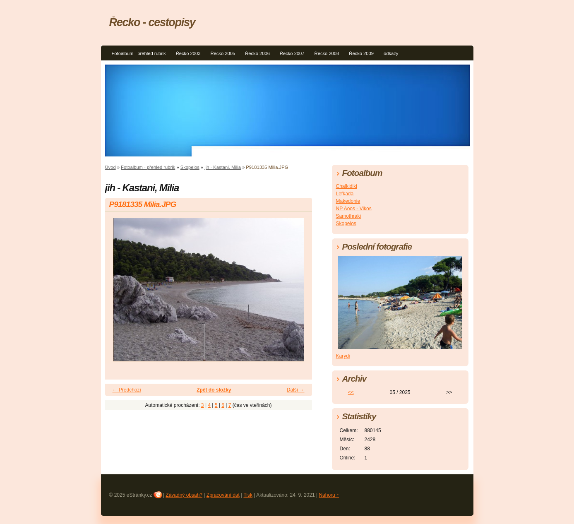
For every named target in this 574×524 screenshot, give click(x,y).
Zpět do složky (214, 390)
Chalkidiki (346, 186)
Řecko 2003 (188, 53)
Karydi (343, 356)
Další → (296, 390)
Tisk (247, 495)
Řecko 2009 (361, 53)
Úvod (110, 167)
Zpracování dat (223, 495)
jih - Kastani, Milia (222, 167)
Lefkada (345, 194)
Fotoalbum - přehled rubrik (139, 53)
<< (351, 392)
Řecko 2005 (222, 53)
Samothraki (348, 216)
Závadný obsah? (184, 495)
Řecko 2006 (257, 53)
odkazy (391, 53)
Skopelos (189, 167)
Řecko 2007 (292, 53)
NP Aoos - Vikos (354, 209)
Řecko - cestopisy (152, 22)
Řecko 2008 (327, 53)
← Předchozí (127, 390)
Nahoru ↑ (329, 495)
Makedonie (348, 201)
